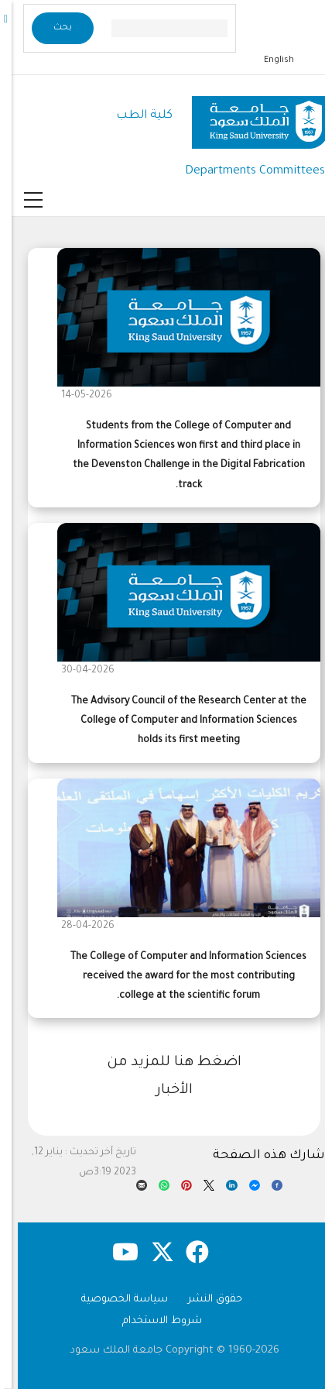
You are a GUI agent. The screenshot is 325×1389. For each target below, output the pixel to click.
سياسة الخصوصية (113, 1299)
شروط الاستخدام (150, 1321)
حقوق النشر (203, 1299)
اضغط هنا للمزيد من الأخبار (162, 1076)
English (267, 60)
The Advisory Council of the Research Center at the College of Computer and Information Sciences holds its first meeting (177, 721)
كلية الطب (132, 115)
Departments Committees (243, 171)
